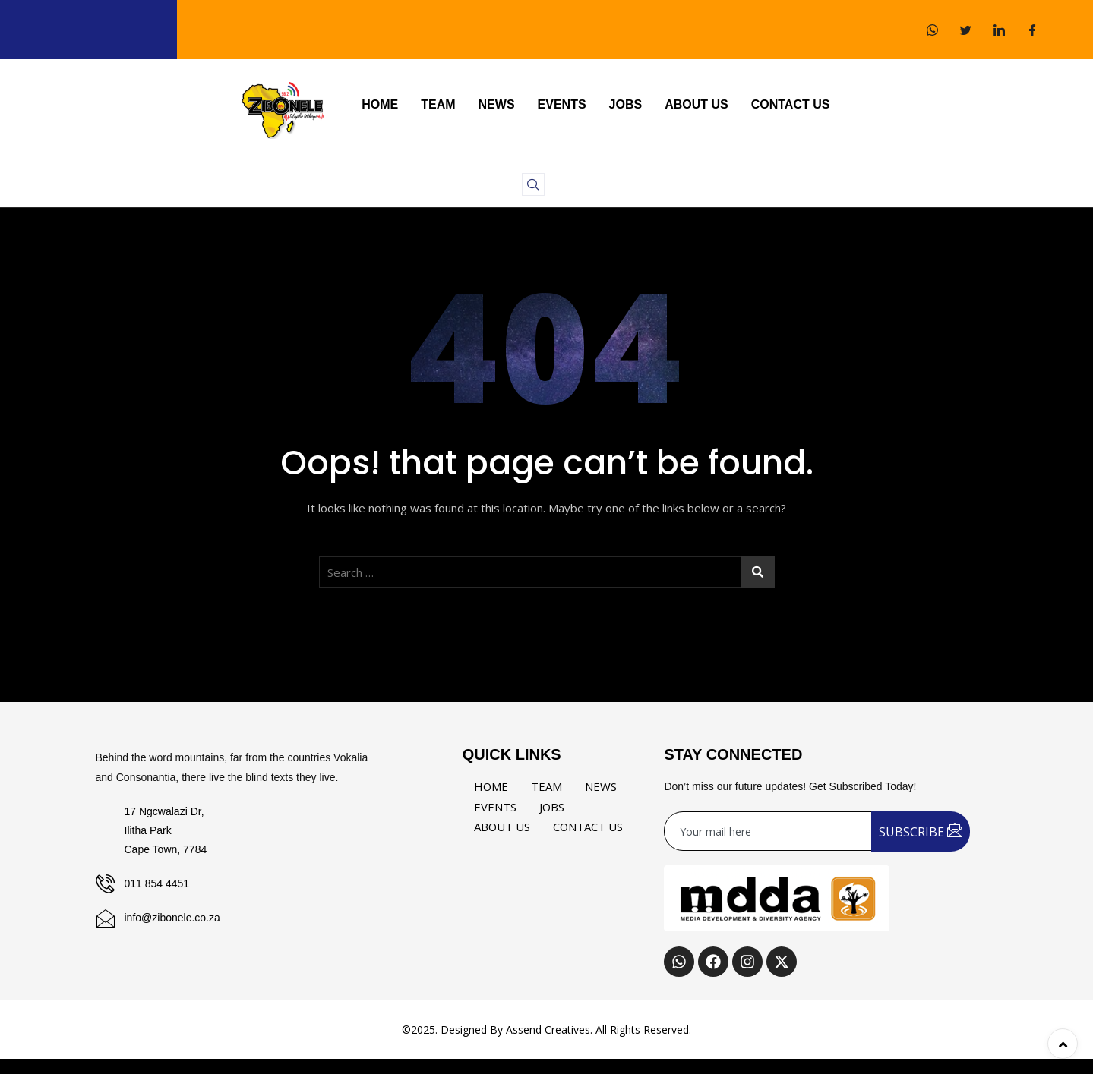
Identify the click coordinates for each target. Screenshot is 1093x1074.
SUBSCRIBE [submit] (920, 830)
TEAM (438, 104)
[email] (768, 831)
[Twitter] (965, 29)
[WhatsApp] (932, 29)
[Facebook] (1032, 29)
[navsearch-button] (533, 184)
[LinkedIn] (998, 29)
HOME (380, 104)
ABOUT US (696, 104)
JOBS (626, 104)
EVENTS (562, 104)
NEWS (497, 104)
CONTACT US (790, 104)
